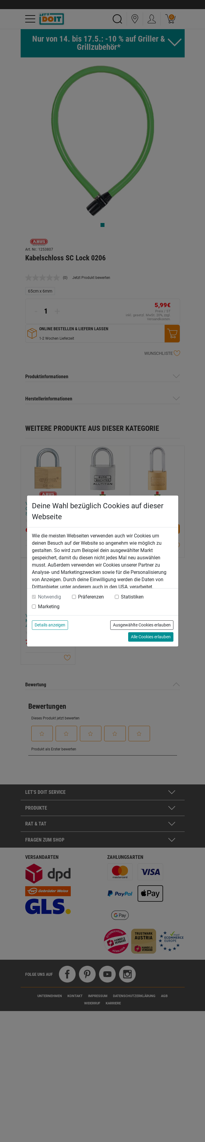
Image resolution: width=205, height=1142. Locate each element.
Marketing (49, 606)
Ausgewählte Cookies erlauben (142, 624)
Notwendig (49, 597)
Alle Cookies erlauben (151, 636)
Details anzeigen (50, 624)
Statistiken (132, 597)
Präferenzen (91, 597)
